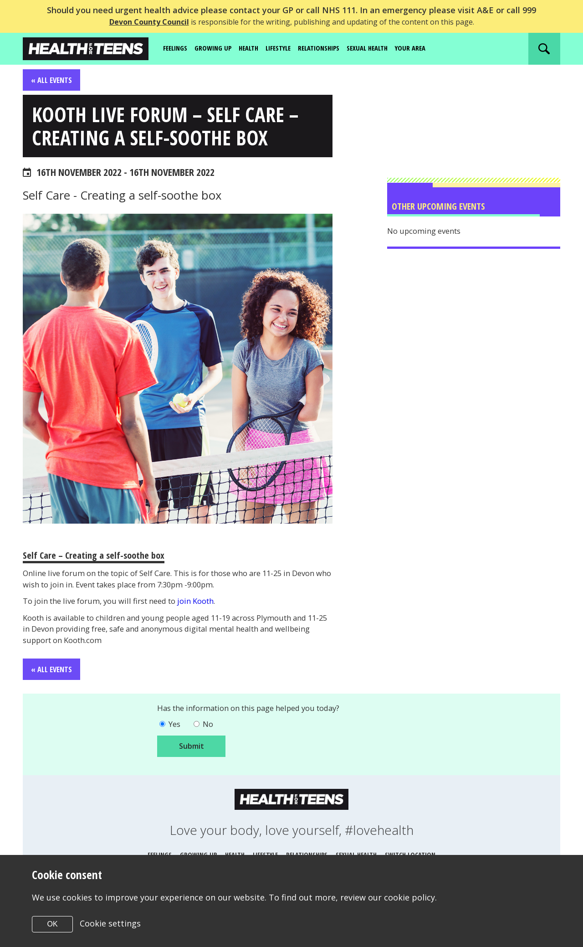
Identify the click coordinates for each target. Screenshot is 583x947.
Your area (431, 48)
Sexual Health (385, 48)
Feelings (176, 48)
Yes (175, 738)
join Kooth (215, 610)
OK (52, 924)
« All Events (53, 80)
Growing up (217, 48)
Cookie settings (110, 923)
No (211, 738)
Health (255, 48)
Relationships (332, 48)
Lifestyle (287, 48)
